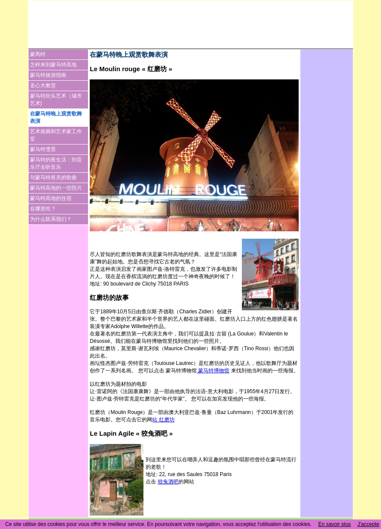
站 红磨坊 (163, 420)
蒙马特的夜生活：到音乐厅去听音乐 (56, 163)
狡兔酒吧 (168, 482)
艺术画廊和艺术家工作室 (56, 135)
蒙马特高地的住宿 (51, 198)
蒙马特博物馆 (213, 371)
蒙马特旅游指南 (48, 75)
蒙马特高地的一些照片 (56, 188)
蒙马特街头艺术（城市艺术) (56, 99)
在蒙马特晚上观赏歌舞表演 (56, 117)
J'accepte (368, 524)
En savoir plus (334, 524)
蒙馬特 (38, 54)
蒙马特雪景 (43, 149)
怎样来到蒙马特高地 (53, 65)
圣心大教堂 (43, 85)
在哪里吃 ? (42, 209)
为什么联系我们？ (51, 219)
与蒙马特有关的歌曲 (53, 177)
